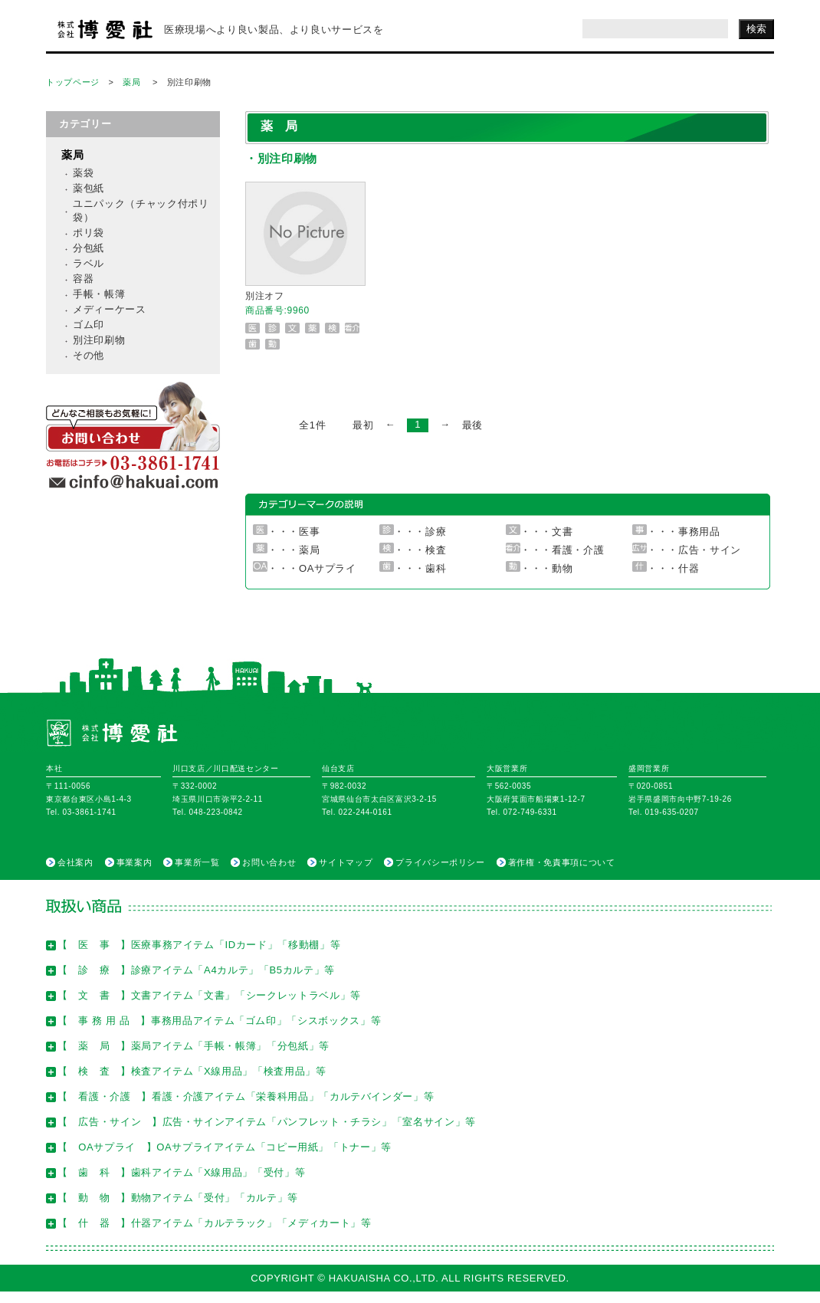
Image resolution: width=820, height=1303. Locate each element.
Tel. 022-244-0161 (357, 812)
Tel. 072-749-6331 (522, 812)
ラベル (88, 263)
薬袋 (83, 173)
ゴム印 (88, 324)
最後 (472, 425)
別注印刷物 (99, 340)
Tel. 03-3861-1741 (81, 812)
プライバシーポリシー (440, 862)
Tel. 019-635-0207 (663, 812)
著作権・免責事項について (561, 862)
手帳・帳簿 (99, 294)
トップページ (73, 82)
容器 (83, 278)
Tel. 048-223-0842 (207, 812)
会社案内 (75, 862)
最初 (363, 425)
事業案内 (134, 862)
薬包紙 (88, 188)
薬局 (131, 82)
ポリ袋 (88, 232)
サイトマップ (345, 862)
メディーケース (109, 309)
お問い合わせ (269, 862)
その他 (88, 355)
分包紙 (88, 248)
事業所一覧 (197, 862)
